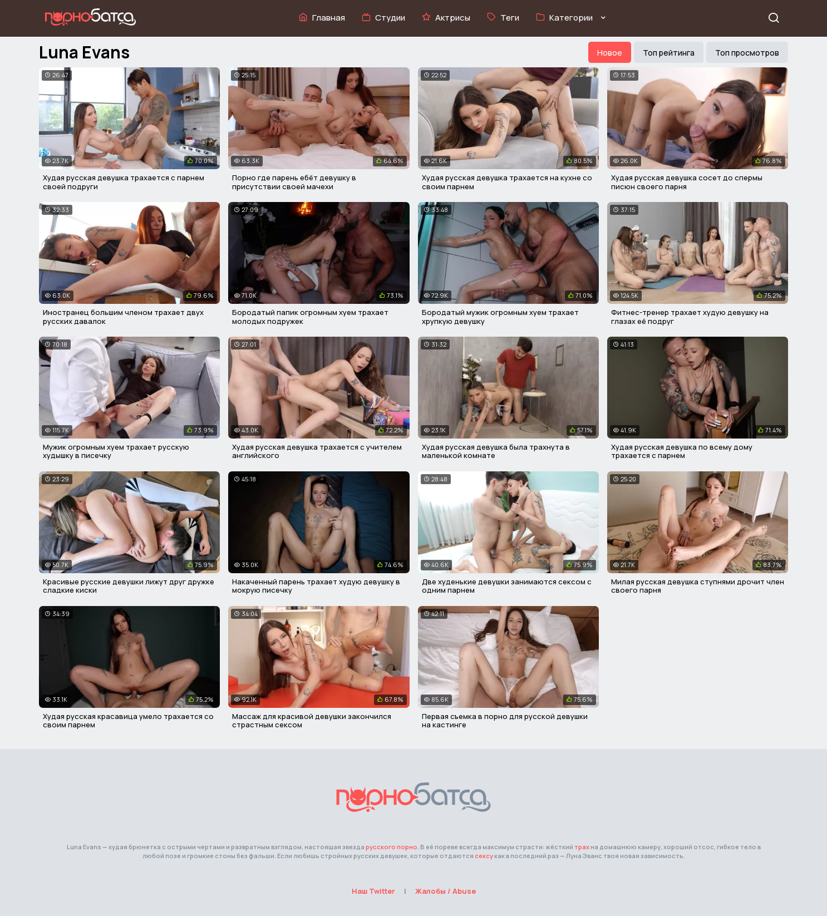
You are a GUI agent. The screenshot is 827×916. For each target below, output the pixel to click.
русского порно (391, 847)
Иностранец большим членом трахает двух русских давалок (123, 316)
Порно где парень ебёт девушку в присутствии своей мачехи (294, 182)
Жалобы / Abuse (445, 891)
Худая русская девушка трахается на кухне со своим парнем (507, 182)
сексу (484, 855)
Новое (609, 52)
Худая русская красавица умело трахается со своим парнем (128, 720)
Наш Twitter (373, 891)
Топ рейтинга (669, 52)
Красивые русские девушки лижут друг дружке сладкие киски (128, 586)
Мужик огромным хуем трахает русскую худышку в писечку (116, 451)
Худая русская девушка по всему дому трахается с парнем (681, 451)
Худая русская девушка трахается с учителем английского (317, 451)
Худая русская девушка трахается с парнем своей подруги (123, 182)
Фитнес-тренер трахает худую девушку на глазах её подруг (690, 316)
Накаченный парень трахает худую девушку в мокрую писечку (316, 586)
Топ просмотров (747, 52)
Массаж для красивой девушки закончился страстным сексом (311, 720)
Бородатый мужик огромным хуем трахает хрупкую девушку (500, 316)
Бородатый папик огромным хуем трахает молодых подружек (310, 316)
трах (581, 847)
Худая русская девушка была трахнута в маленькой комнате (496, 451)
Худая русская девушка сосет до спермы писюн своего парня (686, 182)
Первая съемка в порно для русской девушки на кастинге (505, 720)
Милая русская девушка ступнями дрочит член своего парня (697, 586)
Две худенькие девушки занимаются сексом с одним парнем (507, 586)
